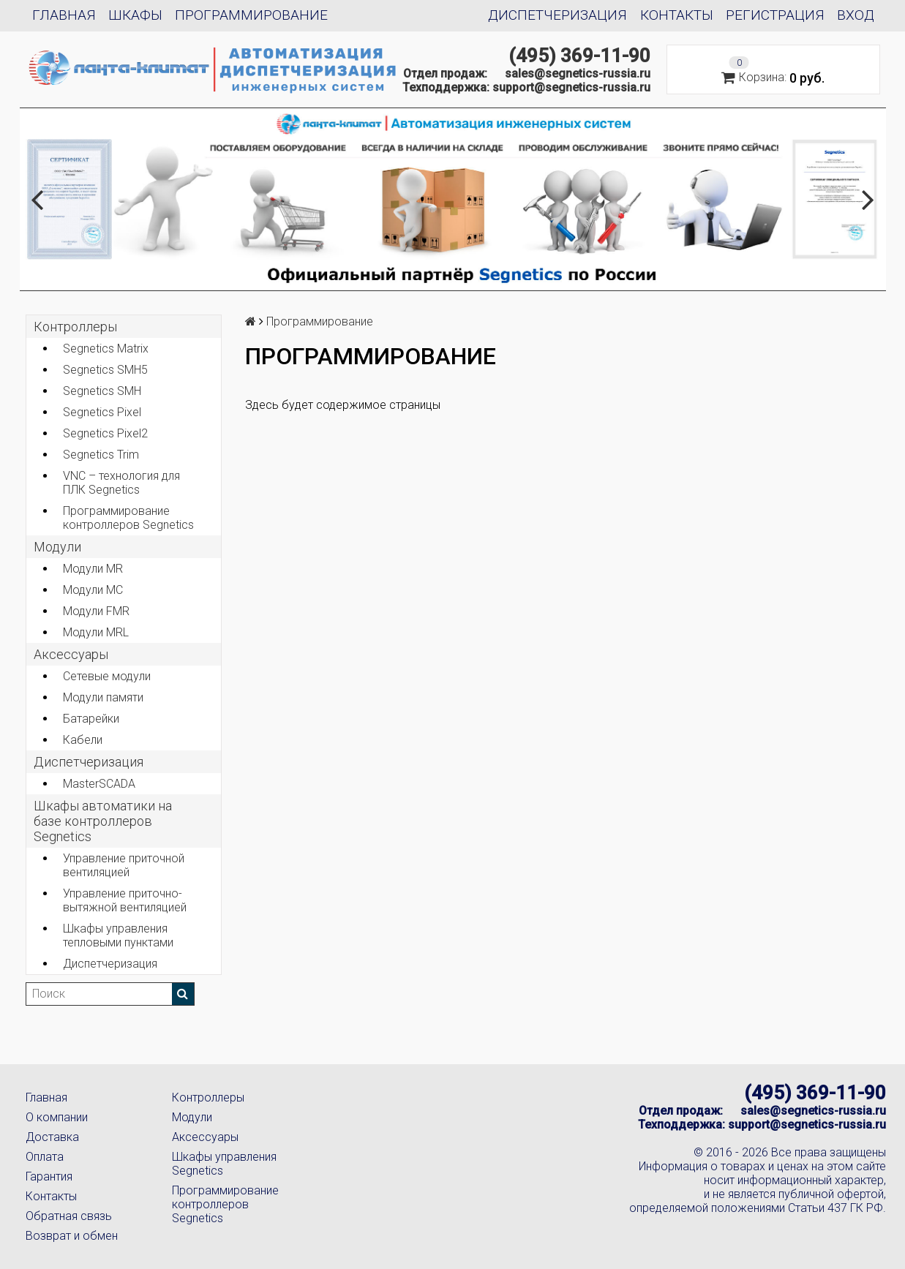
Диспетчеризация (557, 15)
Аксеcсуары (71, 654)
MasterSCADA (99, 784)
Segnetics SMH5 (105, 370)
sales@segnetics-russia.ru (577, 73)
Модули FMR (96, 611)
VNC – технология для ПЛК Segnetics (121, 483)
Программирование (251, 15)
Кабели (82, 740)
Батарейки (91, 719)
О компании (57, 1117)
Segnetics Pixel (102, 412)
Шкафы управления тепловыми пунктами (118, 935)
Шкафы (135, 15)
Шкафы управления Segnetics (224, 1164)
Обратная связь (69, 1216)
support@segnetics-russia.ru (571, 87)
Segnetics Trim (101, 455)
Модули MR (93, 569)
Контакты (676, 15)
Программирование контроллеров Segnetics (128, 518)
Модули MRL (96, 632)
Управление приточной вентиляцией (123, 865)
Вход (855, 15)
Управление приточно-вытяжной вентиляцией (125, 900)
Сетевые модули (107, 676)
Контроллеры (75, 326)
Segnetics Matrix (106, 348)
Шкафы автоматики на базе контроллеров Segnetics (103, 821)
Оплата (45, 1157)
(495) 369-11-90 (579, 56)
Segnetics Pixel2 (105, 433)
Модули (57, 546)
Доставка (52, 1137)
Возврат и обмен (72, 1236)
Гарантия (49, 1176)
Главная (64, 15)
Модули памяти (103, 697)
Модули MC (93, 590)
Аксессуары (205, 1137)
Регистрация (775, 15)
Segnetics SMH (102, 391)
